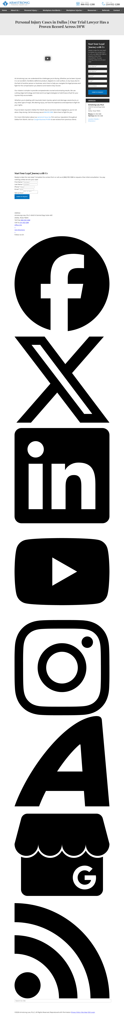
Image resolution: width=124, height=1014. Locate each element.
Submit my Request (97, 92)
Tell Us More (19, 193)
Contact (116, 10)
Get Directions (62, 232)
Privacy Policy (76, 1013)
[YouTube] (62, 619)
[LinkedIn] (62, 523)
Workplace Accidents (51, 10)
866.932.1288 (48, 112)
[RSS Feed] (62, 998)
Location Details (93, 119)
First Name (19, 182)
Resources (91, 10)
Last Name (19, 184)
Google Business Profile (42, 119)
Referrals (105, 10)
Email (17, 189)
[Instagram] (62, 715)
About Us (15, 10)
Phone (17, 187)
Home (4, 10)
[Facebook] (62, 331)
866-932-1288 (88, 4)
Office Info (62, 227)
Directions (91, 121)
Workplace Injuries (74, 10)
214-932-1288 (113, 4)
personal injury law (44, 117)
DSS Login (91, 1013)
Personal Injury (31, 10)
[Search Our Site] (63, 1001)
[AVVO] (62, 806)
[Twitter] (62, 427)
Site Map (84, 1013)
